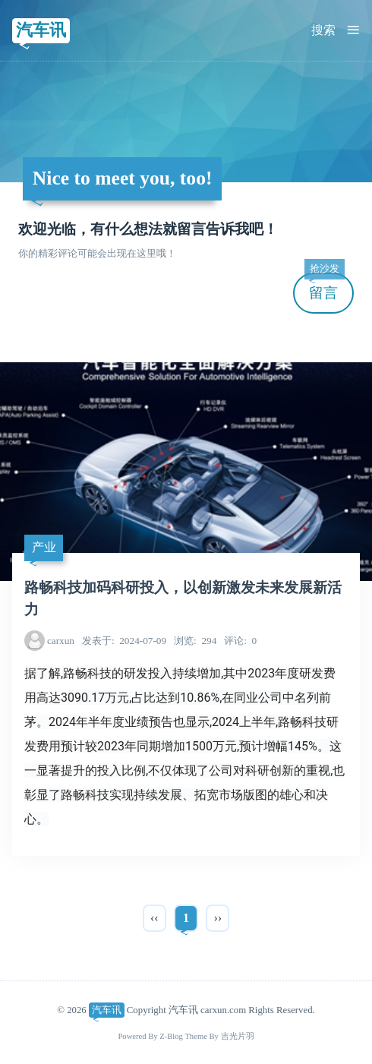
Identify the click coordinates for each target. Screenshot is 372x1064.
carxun (60, 640)
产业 (44, 547)
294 (195, 640)
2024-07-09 (124, 640)
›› (217, 917)
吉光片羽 (237, 1036)
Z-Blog (171, 1036)
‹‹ (154, 917)
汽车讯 (41, 30)
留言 (324, 287)
